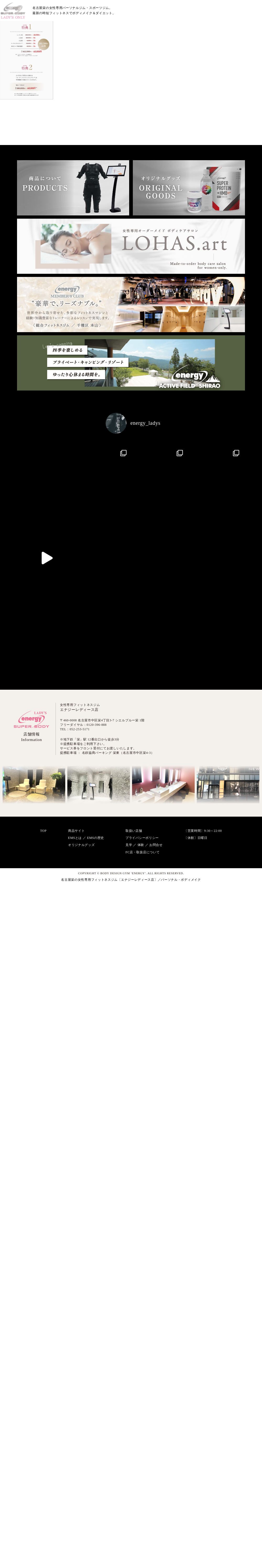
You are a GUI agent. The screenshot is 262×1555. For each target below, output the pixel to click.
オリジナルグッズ (81, 1070)
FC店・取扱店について (142, 1077)
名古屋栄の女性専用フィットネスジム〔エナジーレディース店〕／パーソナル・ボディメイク (131, 1105)
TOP (43, 1056)
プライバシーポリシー (142, 1063)
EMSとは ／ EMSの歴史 (86, 1063)
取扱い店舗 (133, 1056)
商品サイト (76, 1056)
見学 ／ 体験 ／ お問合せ (144, 1070)
